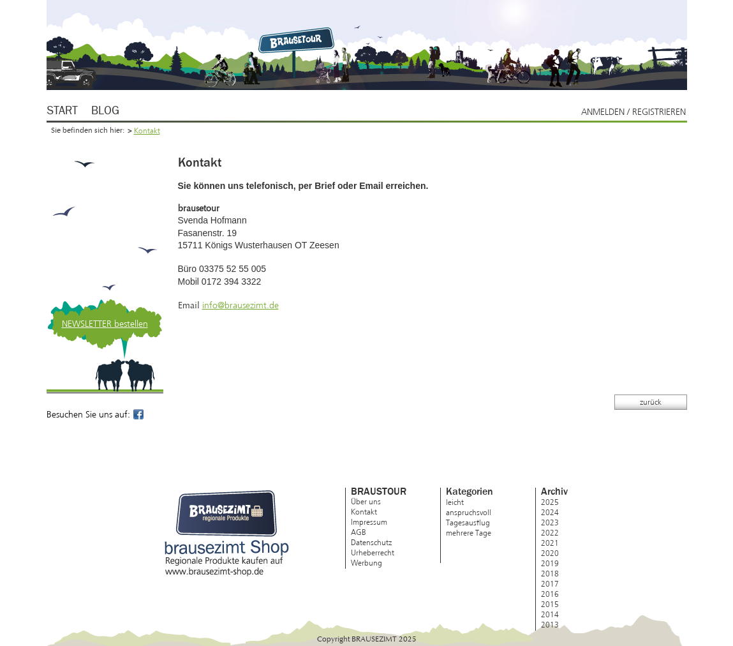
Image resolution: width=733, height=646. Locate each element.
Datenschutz (371, 542)
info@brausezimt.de (240, 305)
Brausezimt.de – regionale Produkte (298, 39)
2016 (550, 594)
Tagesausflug (468, 522)
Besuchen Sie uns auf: (96, 414)
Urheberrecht (372, 552)
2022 (550, 533)
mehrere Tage (468, 533)
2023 (550, 522)
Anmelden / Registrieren (633, 112)
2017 (550, 584)
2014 (550, 614)
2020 (550, 553)
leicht (455, 502)
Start (62, 111)
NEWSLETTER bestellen (105, 324)
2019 (550, 563)
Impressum (369, 522)
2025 (550, 502)
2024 (550, 512)
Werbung (366, 563)
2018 (550, 573)
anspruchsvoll (468, 512)
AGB (358, 532)
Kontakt (147, 130)
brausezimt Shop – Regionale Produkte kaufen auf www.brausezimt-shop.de (227, 533)
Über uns (366, 501)
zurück (651, 402)
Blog (105, 111)
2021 (550, 543)
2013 (550, 624)
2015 (550, 604)
